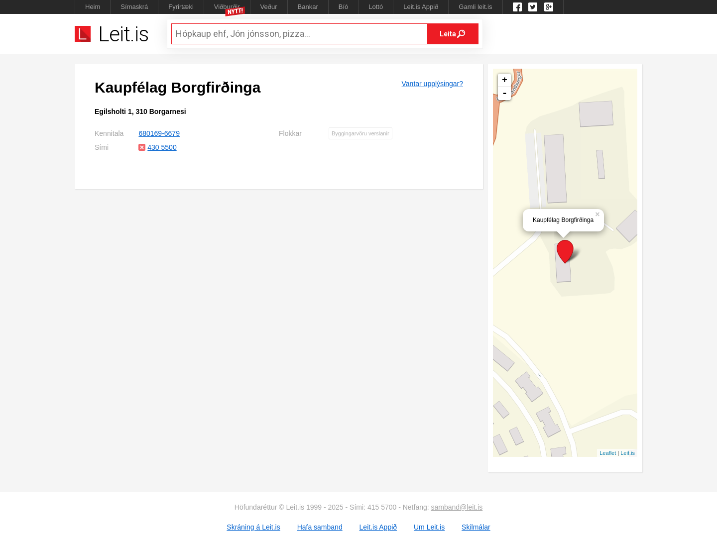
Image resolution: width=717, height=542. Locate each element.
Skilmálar (476, 527)
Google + (548, 6)
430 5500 (161, 147)
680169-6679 (159, 133)
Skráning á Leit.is (253, 527)
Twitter (532, 6)
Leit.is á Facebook (517, 6)
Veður (268, 6)
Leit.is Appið (420, 6)
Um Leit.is (429, 527)
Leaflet (607, 453)
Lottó (375, 6)
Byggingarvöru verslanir (360, 133)
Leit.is (627, 453)
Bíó (344, 6)
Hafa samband (320, 527)
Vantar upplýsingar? (432, 84)
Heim (92, 6)
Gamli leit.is (475, 6)
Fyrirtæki (181, 6)
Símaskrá (134, 6)
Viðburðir (227, 6)
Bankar (308, 6)
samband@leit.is (457, 507)
